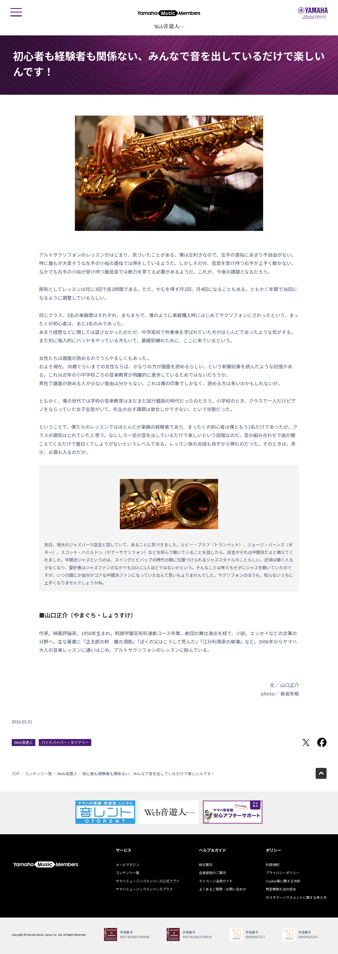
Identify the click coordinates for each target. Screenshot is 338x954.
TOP (15, 773)
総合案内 (205, 864)
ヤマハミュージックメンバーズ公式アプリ (147, 881)
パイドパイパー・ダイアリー (65, 742)
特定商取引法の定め (281, 889)
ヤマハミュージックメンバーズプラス (144, 889)
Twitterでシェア (306, 742)
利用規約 (272, 864)
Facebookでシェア (322, 742)
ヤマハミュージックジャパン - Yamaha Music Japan (313, 13)
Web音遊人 (23, 742)
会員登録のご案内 (212, 872)
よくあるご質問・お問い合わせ (222, 889)
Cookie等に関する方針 (283, 881)
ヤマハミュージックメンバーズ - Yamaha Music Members (169, 13)
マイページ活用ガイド (216, 881)
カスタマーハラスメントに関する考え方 (296, 897)
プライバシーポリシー (283, 872)
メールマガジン (127, 864)
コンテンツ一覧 (38, 773)
